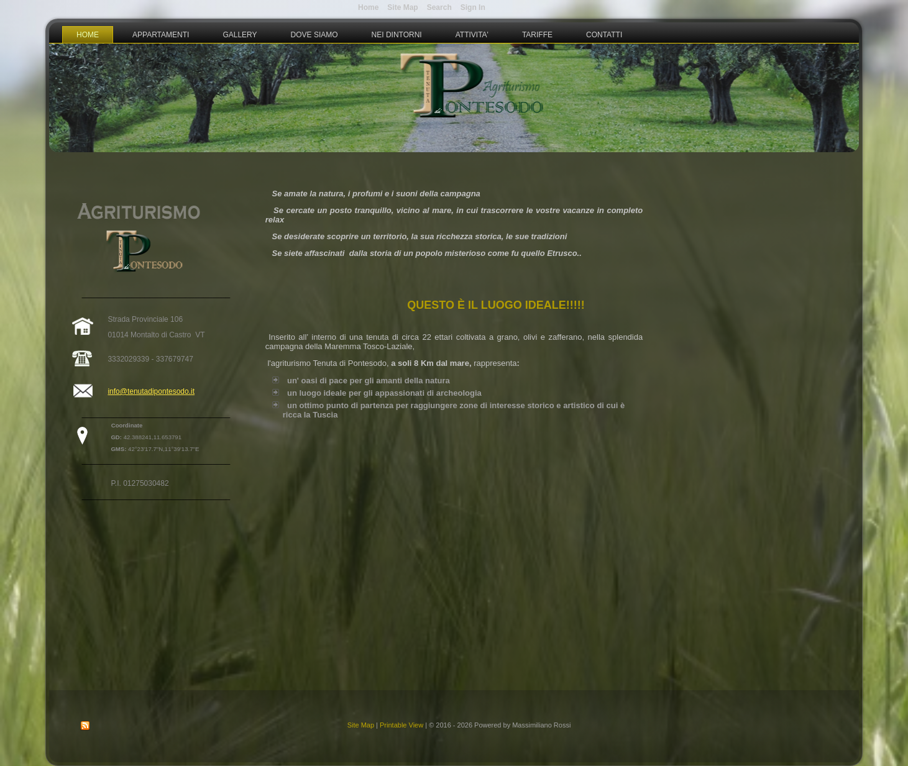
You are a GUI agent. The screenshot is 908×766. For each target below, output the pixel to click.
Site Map (360, 725)
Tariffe (537, 34)
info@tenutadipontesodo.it (151, 391)
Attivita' (472, 34)
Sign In (473, 7)
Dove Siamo (314, 34)
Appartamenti (160, 34)
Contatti (604, 34)
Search (439, 7)
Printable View (401, 725)
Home (87, 34)
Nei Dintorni (397, 34)
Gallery (239, 34)
